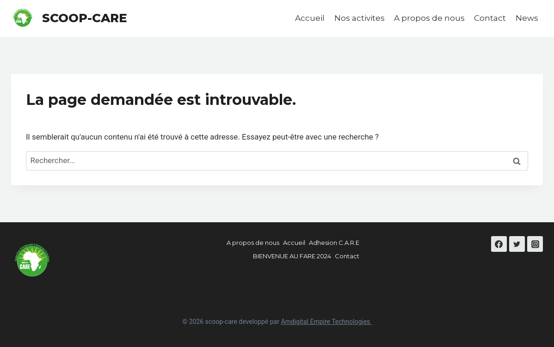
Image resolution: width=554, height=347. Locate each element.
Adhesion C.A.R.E (334, 242)
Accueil (310, 18)
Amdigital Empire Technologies (326, 321)
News (527, 18)
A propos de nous (429, 18)
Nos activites (359, 18)
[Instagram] (535, 244)
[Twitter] (517, 244)
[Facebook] (499, 244)
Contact (490, 18)
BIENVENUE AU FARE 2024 (292, 256)
